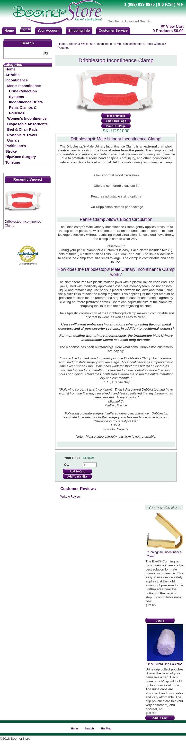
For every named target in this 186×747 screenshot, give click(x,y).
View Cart (175, 26)
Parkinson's (15, 146)
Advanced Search (137, 21)
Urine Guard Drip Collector (164, 664)
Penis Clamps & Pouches (22, 110)
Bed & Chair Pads (22, 129)
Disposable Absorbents (27, 124)
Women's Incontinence (27, 118)
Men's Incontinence (24, 86)
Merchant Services (27, 264)
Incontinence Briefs (26, 102)
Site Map (105, 728)
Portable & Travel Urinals (22, 137)
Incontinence (16, 80)
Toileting (12, 162)
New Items (115, 21)
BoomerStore (57, 12)
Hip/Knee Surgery (20, 157)
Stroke (11, 151)
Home (10, 69)
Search (27, 43)
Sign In (25, 29)
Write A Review (70, 496)
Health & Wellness (81, 44)
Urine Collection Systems (23, 93)
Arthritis (12, 75)
